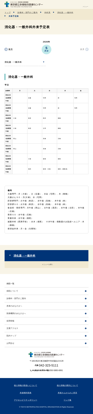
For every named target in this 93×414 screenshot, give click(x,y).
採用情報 (10, 321)
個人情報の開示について (67, 385)
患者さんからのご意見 (67, 393)
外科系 (47, 12)
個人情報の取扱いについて (25, 385)
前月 (10, 49)
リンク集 (67, 400)
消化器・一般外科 (65, 12)
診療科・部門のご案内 (27, 12)
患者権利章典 (25, 393)
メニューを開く (47, 264)
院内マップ (11, 336)
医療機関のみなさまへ (16, 313)
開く (85, 283)
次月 (82, 49)
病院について (12, 291)
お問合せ (10, 343)
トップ (8, 12)
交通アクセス (12, 328)
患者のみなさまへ (14, 306)
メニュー (85, 6)
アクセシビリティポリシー (25, 400)
